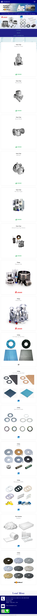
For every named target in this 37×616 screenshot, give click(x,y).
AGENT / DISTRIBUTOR (18, 35)
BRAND (18, 33)
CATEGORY (18, 30)
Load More (18, 593)
